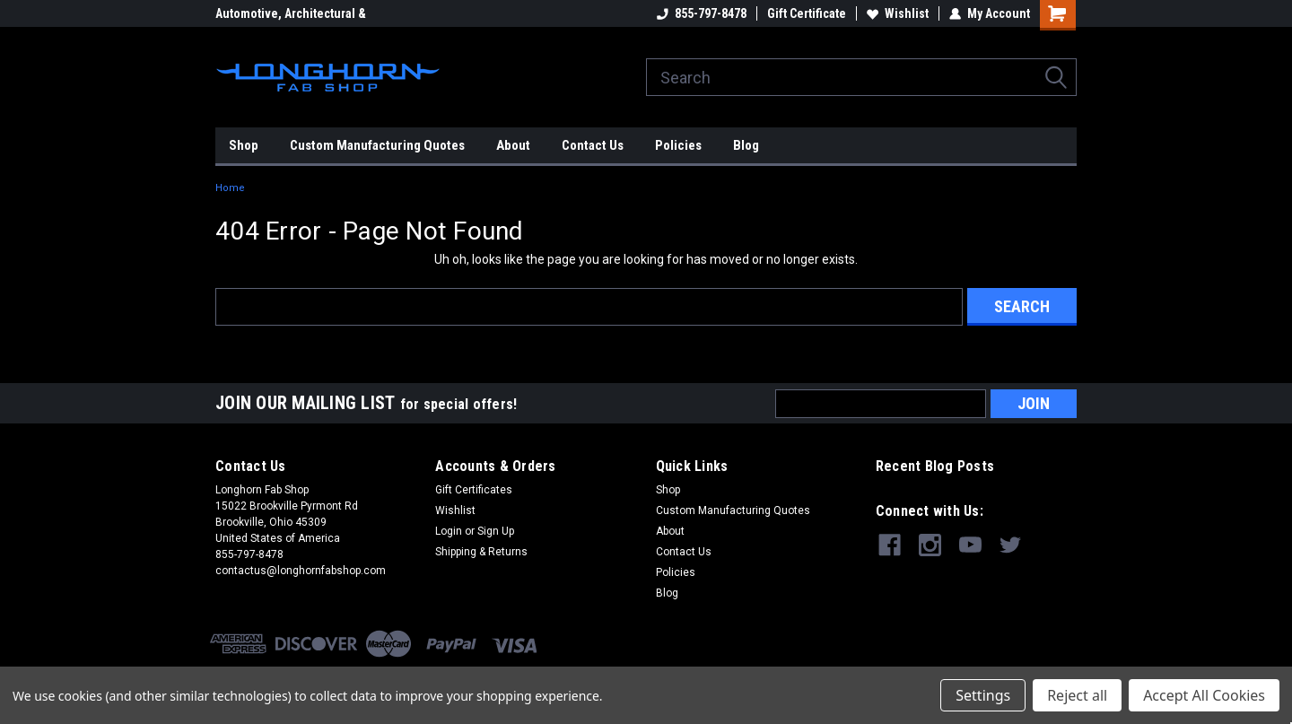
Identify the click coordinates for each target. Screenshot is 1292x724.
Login (448, 531)
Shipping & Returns (481, 551)
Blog (746, 145)
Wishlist (898, 13)
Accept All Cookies (1204, 695)
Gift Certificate (806, 13)
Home (230, 188)
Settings (983, 695)
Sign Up (495, 531)
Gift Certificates (473, 490)
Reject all (1077, 695)
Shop (243, 145)
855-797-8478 (701, 13)
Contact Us (593, 145)
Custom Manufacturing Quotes (377, 145)
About (513, 145)
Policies (678, 145)
